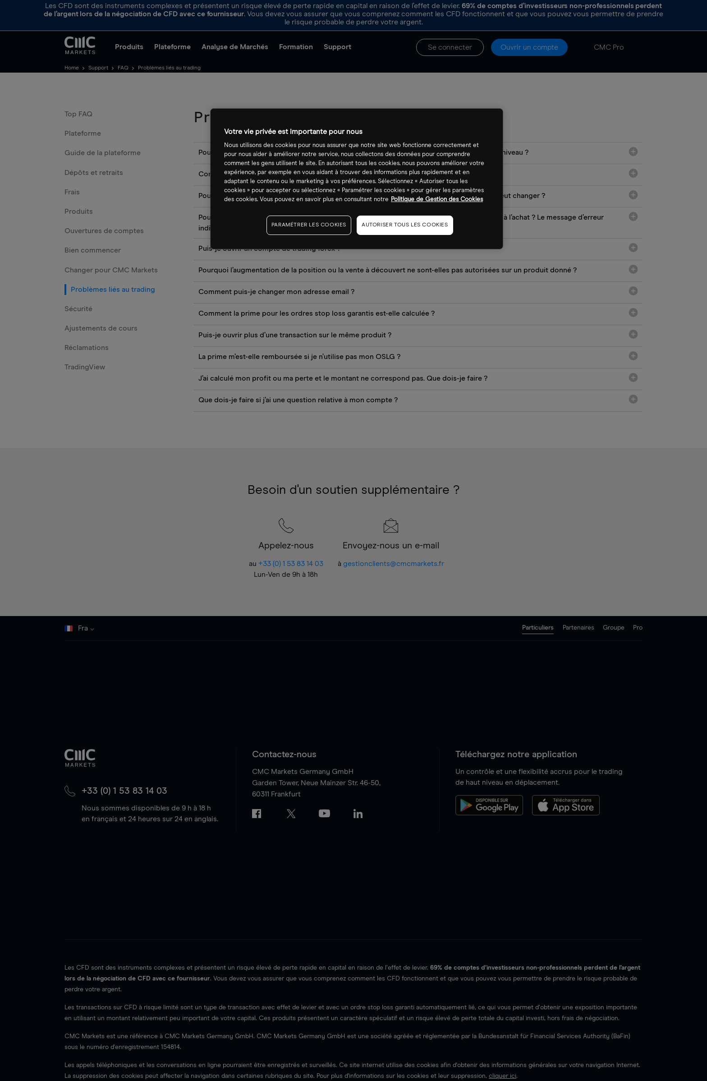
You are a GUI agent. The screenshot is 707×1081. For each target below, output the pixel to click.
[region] (356, 178)
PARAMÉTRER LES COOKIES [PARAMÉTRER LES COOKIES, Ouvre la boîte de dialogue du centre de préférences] (308, 225)
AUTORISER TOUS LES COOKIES (405, 225)
